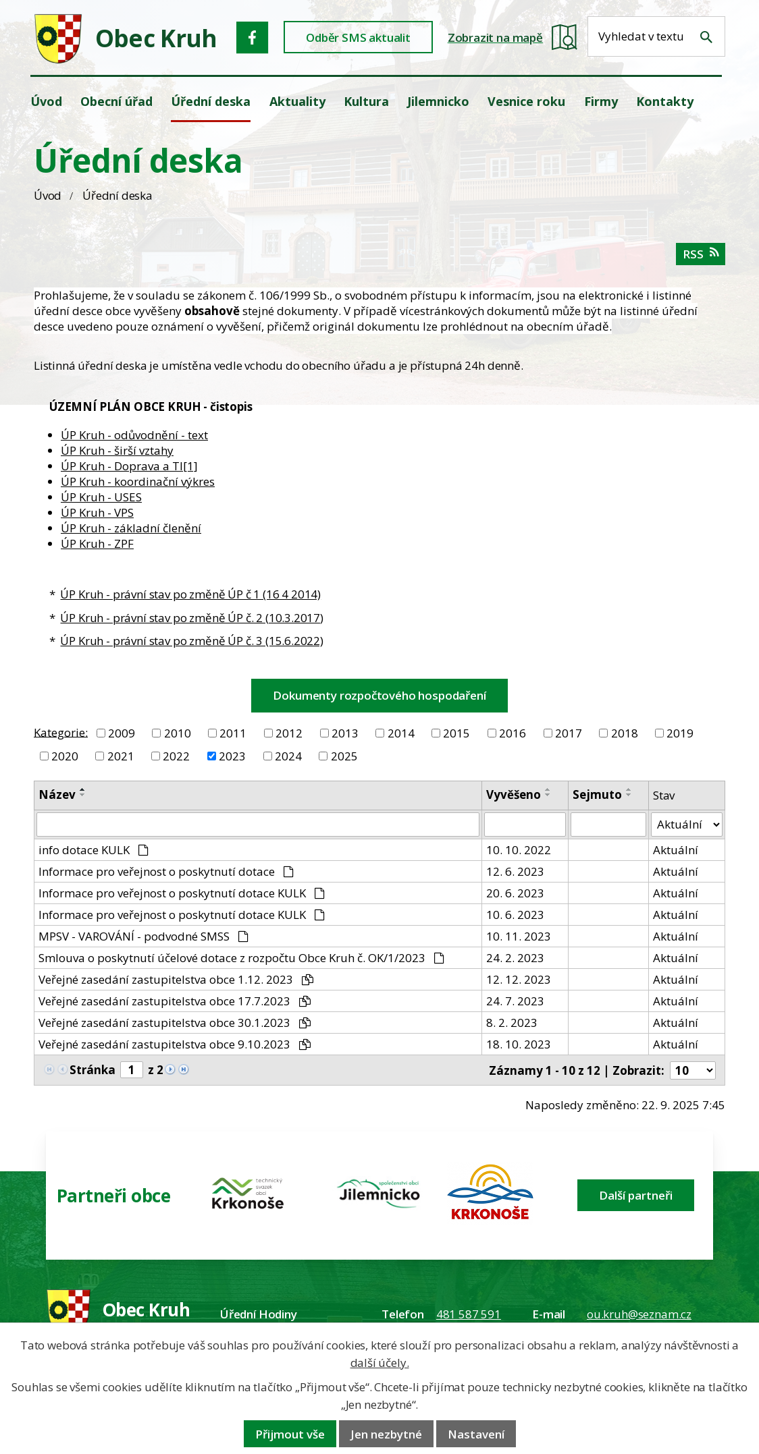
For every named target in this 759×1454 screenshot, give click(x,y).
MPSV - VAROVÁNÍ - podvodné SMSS (143, 936)
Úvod (47, 195)
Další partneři (636, 1195)
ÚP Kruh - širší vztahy (117, 450)
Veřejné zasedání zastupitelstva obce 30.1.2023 (174, 1022)
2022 (176, 756)
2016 (512, 733)
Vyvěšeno (513, 794)
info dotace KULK (93, 850)
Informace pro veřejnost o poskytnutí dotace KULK (181, 893)
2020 (64, 756)
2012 (289, 733)
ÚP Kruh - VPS (97, 512)
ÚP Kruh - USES (101, 497)
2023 (232, 756)
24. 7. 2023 (515, 1001)
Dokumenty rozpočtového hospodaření (379, 695)
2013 (345, 733)
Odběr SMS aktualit (358, 37)
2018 (624, 733)
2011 (232, 733)
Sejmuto (597, 794)
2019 (679, 733)
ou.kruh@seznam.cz (639, 1314)
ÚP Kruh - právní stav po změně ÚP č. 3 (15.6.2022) (191, 640)
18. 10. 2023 (518, 1044)
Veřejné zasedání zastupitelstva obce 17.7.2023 (174, 1001)
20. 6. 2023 (515, 893)
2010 (177, 733)
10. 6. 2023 (515, 914)
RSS (700, 254)
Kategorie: (61, 731)
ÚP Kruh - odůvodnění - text (134, 435)
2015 (456, 733)
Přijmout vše (290, 1434)
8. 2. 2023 (512, 1022)
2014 (401, 733)
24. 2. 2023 (515, 958)
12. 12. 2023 (518, 979)
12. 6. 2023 (515, 871)
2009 (121, 733)
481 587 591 (468, 1314)
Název (57, 794)
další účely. (379, 1362)
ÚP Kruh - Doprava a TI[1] (129, 466)
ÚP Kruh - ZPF (97, 543)
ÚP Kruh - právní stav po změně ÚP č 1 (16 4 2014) (190, 594)
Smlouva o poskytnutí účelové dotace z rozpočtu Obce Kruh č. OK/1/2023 (241, 958)
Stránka (92, 1070)
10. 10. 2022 (518, 850)
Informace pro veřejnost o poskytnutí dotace (166, 871)
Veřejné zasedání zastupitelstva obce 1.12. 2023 (175, 979)
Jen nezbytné (386, 1434)
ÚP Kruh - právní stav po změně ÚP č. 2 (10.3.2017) (191, 617)
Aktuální (675, 850)
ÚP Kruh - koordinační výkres (138, 481)
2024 (288, 756)
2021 (120, 756)
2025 (344, 756)
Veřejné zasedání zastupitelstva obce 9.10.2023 (174, 1044)
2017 (568, 733)
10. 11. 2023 (518, 936)
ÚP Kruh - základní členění (131, 528)
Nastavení (476, 1434)
